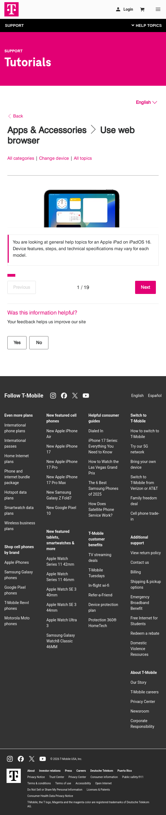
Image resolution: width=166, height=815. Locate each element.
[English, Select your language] (146, 102)
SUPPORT (14, 25)
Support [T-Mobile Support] (13, 51)
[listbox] (83, 249)
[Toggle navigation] (145, 25)
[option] (83, 249)
